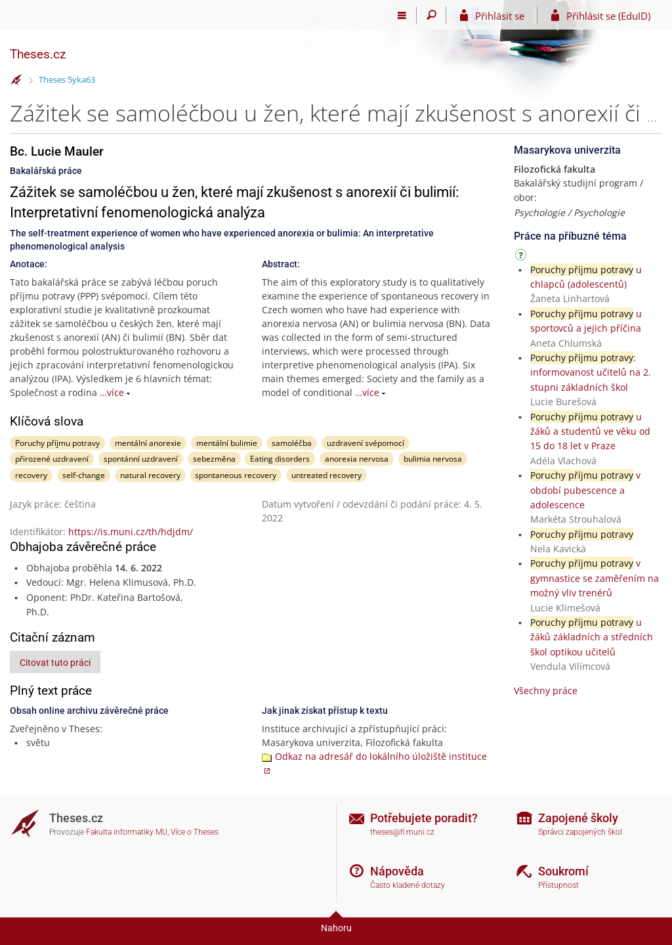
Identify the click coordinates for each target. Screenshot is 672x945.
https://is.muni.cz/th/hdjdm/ (130, 531)
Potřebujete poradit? (424, 818)
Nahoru (336, 928)
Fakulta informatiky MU (126, 832)
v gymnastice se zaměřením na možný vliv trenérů (594, 578)
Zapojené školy (578, 818)
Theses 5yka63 (67, 79)
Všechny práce (546, 690)
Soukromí (563, 871)
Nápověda (397, 871)
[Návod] (522, 257)
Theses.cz (38, 54)
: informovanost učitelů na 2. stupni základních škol (590, 372)
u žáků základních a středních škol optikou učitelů (591, 637)
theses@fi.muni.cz (402, 832)
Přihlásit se (499, 15)
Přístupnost (558, 885)
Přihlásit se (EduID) (608, 15)
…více (112, 392)
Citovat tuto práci (55, 662)
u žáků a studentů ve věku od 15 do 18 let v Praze (590, 431)
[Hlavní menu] (402, 15)
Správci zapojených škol (580, 832)
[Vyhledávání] (431, 15)
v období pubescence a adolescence (585, 490)
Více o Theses (195, 832)
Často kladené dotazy (407, 885)
